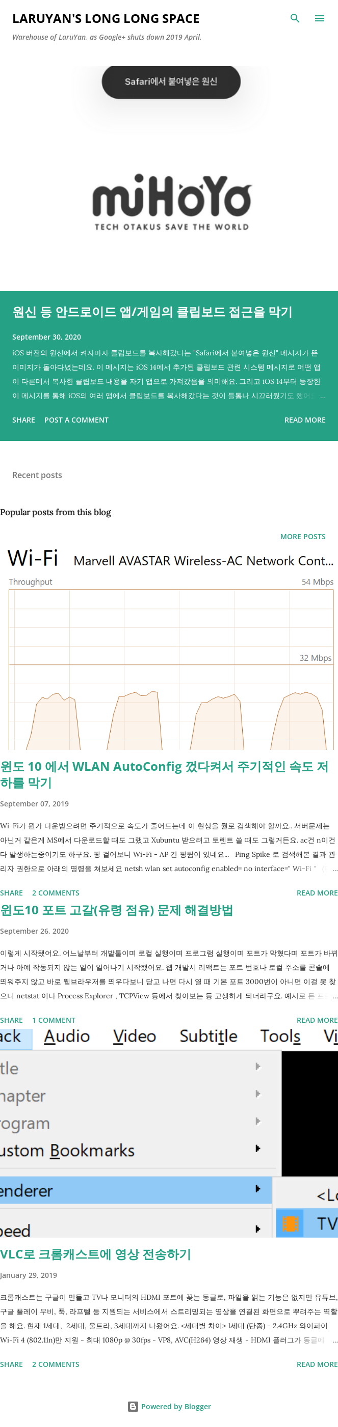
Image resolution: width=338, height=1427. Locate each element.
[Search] (295, 18)
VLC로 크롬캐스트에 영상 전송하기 (95, 1253)
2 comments (56, 893)
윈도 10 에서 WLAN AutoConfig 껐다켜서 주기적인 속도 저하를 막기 (164, 774)
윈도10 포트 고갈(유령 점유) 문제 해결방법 (116, 909)
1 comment (53, 1020)
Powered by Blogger (169, 1406)
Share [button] (23, 420)
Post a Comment (76, 420)
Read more (305, 420)
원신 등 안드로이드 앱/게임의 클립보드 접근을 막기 (152, 311)
